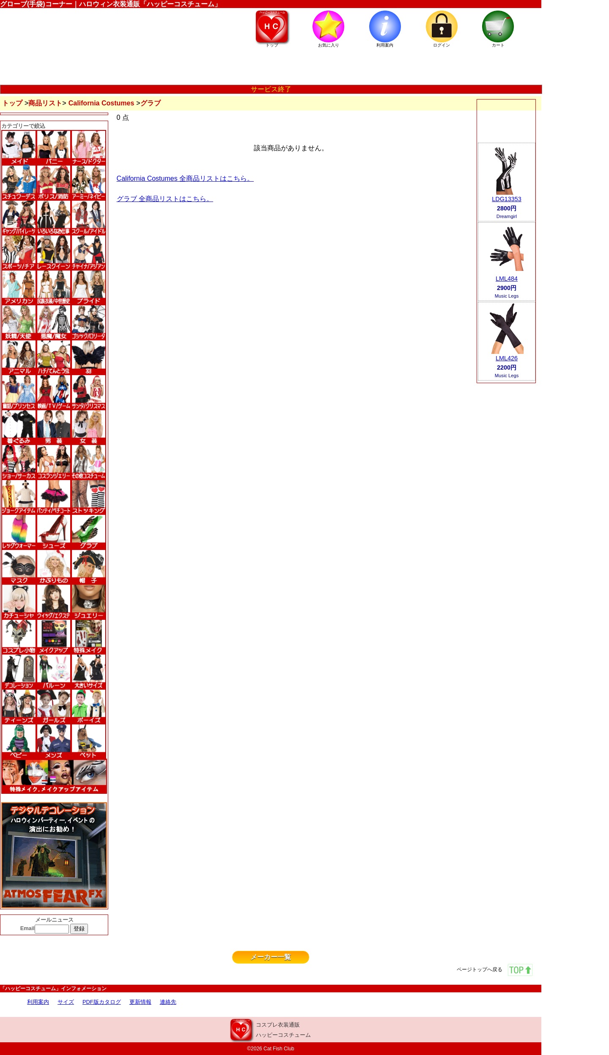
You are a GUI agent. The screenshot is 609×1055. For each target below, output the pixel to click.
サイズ (66, 1002)
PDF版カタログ (101, 1002)
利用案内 (38, 1002)
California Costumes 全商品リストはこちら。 (185, 178)
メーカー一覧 (270, 957)
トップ (12, 103)
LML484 (507, 278)
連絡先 (168, 1002)
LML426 (507, 358)
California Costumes (101, 103)
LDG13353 (506, 199)
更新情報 (140, 1002)
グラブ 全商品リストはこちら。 (165, 198)
